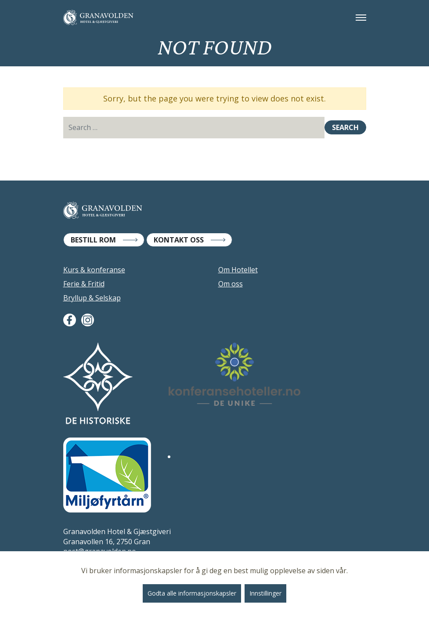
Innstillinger (265, 593)
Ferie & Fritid (84, 284)
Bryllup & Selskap (92, 298)
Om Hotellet (238, 270)
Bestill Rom (93, 240)
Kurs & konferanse (94, 270)
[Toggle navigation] (361, 17)
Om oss (230, 284)
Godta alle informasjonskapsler (192, 593)
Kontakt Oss (179, 240)
